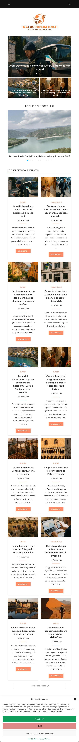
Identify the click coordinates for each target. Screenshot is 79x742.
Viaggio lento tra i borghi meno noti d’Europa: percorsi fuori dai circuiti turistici (56, 383)
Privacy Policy (44, 739)
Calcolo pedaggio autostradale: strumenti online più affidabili (56, 551)
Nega (39, 726)
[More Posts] (39, 686)
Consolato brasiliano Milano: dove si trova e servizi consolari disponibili (56, 296)
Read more (23, 251)
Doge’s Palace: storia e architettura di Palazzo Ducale (56, 471)
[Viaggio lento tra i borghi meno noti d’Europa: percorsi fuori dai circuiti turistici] (55, 88)
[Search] (69, 4)
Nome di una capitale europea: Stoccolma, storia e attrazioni (23, 631)
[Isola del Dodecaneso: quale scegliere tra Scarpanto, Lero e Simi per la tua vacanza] (23, 88)
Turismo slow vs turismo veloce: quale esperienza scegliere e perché (56, 211)
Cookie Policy (33, 739)
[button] (75, 699)
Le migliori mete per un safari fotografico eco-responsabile (23, 549)
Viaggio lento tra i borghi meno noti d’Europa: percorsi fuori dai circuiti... (55, 92)
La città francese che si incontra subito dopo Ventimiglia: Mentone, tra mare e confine (23, 298)
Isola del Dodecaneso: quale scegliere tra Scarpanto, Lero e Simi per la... (23, 92)
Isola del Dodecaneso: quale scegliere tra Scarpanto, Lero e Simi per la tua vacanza (23, 384)
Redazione (24, 220)
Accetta (39, 719)
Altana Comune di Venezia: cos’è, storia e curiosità (23, 471)
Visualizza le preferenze (39, 733)
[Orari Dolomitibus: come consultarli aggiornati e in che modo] (39, 56)
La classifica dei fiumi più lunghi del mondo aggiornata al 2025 (39, 156)
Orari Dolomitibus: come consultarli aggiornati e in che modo (23, 211)
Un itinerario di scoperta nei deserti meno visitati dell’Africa (56, 632)
